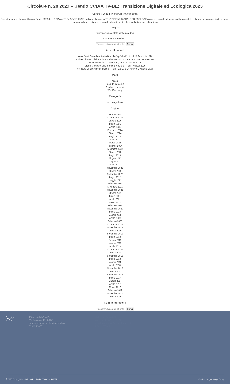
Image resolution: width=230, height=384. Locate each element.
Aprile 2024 (115, 139)
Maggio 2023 (115, 161)
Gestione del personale (191, 6)
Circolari (58, 6)
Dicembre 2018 (115, 249)
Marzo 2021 (115, 202)
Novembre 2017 (115, 268)
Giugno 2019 (115, 240)
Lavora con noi (213, 6)
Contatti (90, 6)
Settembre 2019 (115, 233)
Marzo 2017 (115, 287)
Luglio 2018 (115, 259)
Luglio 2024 (115, 136)
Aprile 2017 (115, 284)
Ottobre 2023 (115, 152)
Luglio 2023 (115, 155)
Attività (44, 6)
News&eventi (75, 6)
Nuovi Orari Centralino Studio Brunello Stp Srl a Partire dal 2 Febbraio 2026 (115, 56)
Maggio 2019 (115, 243)
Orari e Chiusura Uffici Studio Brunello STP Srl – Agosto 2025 (115, 65)
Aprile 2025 (115, 127)
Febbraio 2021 (115, 205)
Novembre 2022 (115, 168)
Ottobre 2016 (115, 296)
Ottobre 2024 (115, 133)
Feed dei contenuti (115, 84)
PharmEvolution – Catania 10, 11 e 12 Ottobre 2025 (115, 62)
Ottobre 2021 (115, 193)
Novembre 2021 (115, 189)
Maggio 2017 (115, 281)
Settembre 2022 (115, 174)
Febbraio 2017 (115, 290)
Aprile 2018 (115, 265)
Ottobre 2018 (115, 252)
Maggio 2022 (115, 180)
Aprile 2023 (115, 164)
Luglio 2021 (115, 196)
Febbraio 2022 (115, 183)
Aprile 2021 (115, 199)
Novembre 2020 (115, 208)
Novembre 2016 (115, 293)
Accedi (115, 81)
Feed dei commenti (114, 87)
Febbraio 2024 (115, 146)
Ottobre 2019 (115, 230)
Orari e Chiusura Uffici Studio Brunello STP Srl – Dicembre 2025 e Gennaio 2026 (115, 59)
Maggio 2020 (115, 215)
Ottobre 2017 (115, 271)
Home (20, 6)
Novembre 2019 (115, 227)
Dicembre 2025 (115, 117)
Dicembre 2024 (115, 130)
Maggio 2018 (115, 262)
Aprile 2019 (115, 246)
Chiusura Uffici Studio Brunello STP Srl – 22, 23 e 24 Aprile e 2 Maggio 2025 (115, 68)
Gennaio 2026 (115, 114)
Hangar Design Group (215, 379)
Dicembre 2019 (115, 224)
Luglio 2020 (115, 211)
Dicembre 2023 (115, 149)
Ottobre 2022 (115, 171)
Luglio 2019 (115, 237)
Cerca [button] (130, 44)
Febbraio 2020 (115, 221)
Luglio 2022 (115, 177)
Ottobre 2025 (115, 120)
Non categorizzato (115, 102)
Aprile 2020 (115, 218)
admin (134, 14)
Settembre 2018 (115, 256)
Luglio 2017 (115, 277)
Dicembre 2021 (115, 186)
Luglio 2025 (115, 124)
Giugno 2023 (115, 158)
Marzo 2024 (115, 142)
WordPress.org (114, 90)
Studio (31, 6)
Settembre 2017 (115, 274)
